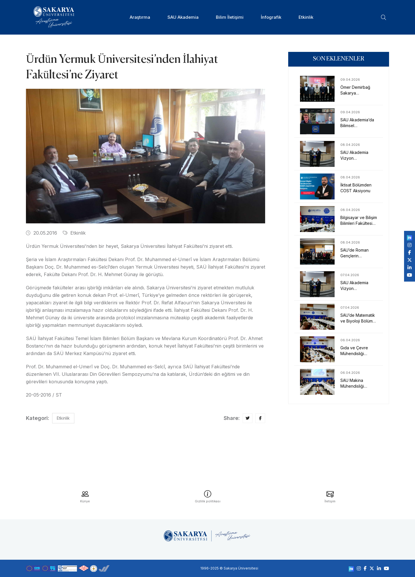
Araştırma (140, 17)
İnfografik (271, 17)
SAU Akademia (183, 17)
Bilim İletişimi (230, 17)
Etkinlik (306, 17)
